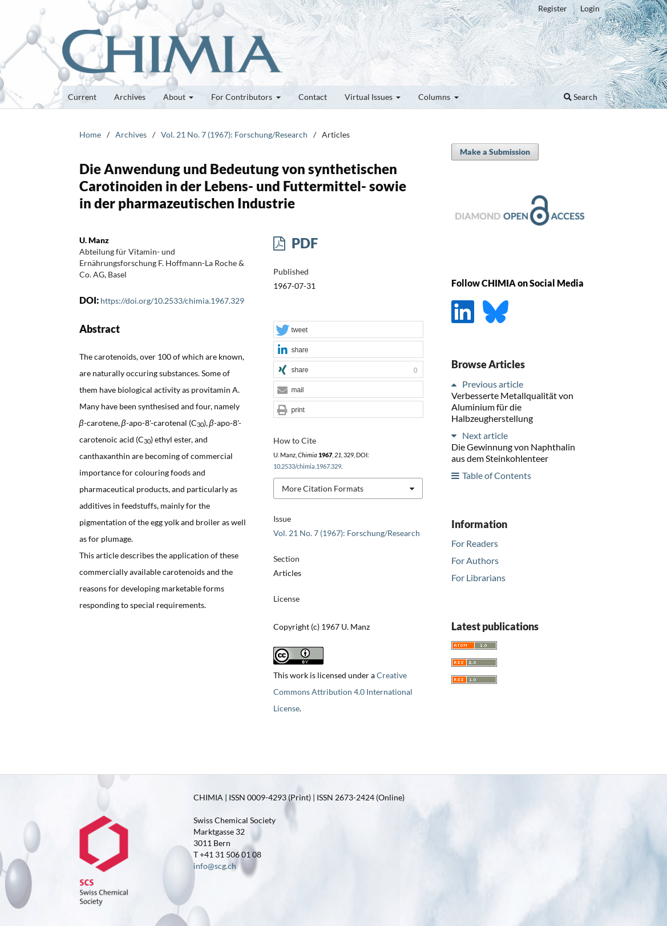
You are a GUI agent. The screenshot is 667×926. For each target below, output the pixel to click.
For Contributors (242, 97)
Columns (435, 97)
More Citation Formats (322, 488)
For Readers (474, 543)
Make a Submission (495, 151)
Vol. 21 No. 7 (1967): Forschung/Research (234, 134)
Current (82, 97)
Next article (485, 435)
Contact (312, 97)
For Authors (475, 560)
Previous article (492, 384)
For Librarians (478, 577)
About (175, 97)
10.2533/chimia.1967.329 (307, 466)
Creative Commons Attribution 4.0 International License (343, 691)
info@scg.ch (214, 866)
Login (590, 8)
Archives (129, 97)
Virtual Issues (369, 97)
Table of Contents (496, 475)
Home (90, 134)
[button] (348, 330)
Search (580, 97)
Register (552, 8)
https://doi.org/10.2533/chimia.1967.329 (172, 300)
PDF (303, 243)
